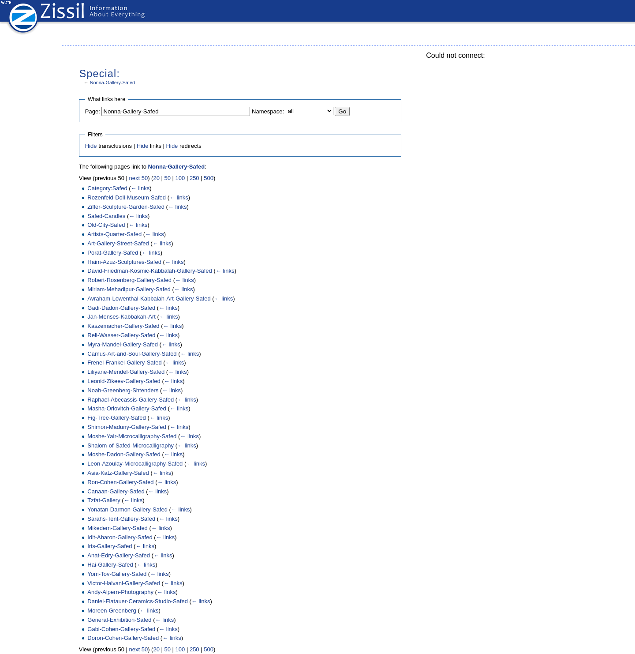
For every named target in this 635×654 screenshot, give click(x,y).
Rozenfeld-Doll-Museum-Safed (126, 197)
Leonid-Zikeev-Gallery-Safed (123, 381)
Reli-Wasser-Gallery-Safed (121, 335)
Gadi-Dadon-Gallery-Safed (121, 307)
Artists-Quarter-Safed (114, 234)
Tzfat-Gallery (103, 500)
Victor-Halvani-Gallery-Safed (123, 583)
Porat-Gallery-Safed (112, 252)
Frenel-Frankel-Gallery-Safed (124, 362)
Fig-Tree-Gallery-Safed (116, 417)
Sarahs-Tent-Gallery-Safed (121, 518)
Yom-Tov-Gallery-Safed (116, 574)
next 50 (138, 178)
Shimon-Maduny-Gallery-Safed (126, 427)
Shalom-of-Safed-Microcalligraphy (130, 445)
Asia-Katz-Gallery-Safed (118, 473)
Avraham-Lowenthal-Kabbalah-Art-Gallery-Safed (148, 298)
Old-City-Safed (106, 225)
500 (208, 178)
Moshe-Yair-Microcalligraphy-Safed (131, 436)
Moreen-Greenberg (111, 610)
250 (194, 178)
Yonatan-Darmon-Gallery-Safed (127, 509)
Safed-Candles (106, 216)
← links (140, 188)
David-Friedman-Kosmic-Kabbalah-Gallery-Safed (149, 270)
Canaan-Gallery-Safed (115, 491)
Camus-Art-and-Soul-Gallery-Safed (131, 353)
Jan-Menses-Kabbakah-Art (121, 316)
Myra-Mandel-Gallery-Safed (122, 344)
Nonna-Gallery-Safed (112, 82)
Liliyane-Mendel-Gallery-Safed (125, 371)
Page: (92, 111)
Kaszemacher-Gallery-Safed (123, 326)
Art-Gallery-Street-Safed (118, 243)
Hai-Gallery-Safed (110, 564)
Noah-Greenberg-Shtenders (122, 390)
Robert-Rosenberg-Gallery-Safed (129, 280)
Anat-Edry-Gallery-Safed (118, 555)
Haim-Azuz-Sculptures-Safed (124, 262)
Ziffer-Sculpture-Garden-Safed (125, 206)
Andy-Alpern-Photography (120, 592)
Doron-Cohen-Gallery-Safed (123, 638)
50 (167, 178)
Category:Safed (107, 188)
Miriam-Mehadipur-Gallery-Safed (129, 289)
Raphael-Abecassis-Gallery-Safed (130, 399)
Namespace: (268, 111)
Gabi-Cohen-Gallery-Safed (121, 629)
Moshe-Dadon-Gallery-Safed (123, 454)
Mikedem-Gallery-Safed (117, 528)
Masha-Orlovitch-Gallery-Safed (126, 408)
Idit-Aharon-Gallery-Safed (119, 537)
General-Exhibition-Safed (119, 619)
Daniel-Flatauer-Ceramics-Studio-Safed (137, 601)
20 (156, 178)
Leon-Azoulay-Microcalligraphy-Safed (135, 463)
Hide (91, 146)
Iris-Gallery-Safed (109, 546)
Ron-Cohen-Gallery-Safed (120, 482)
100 (180, 178)
